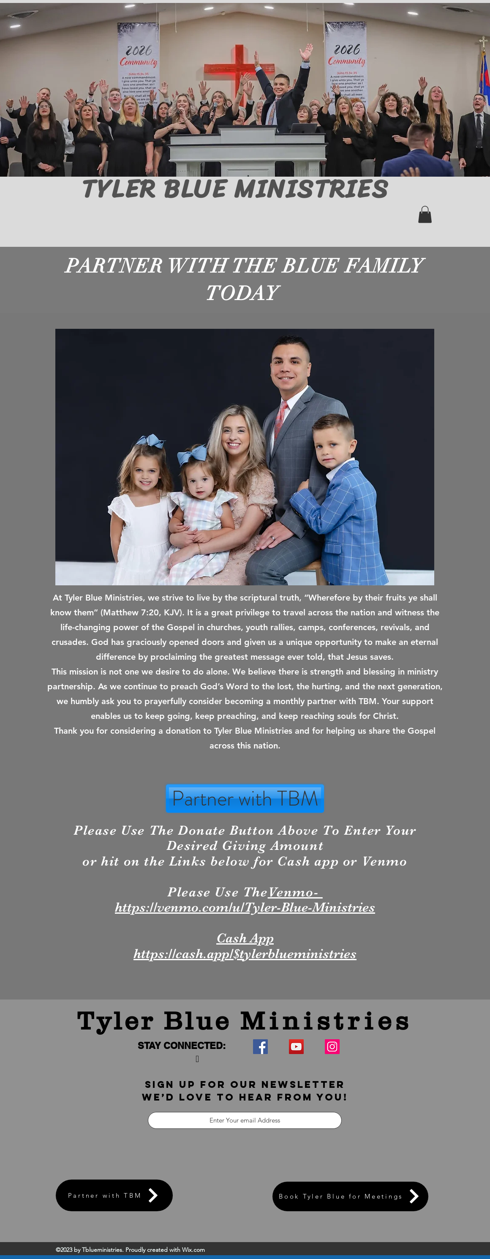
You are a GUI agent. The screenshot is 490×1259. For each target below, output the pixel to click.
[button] (425, 214)
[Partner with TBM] (245, 798)
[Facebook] (260, 1046)
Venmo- (295, 892)
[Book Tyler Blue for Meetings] (350, 1196)
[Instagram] (332, 1046)
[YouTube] (296, 1046)
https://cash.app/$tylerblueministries (245, 953)
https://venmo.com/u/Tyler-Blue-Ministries (245, 907)
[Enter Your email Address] (245, 1120)
